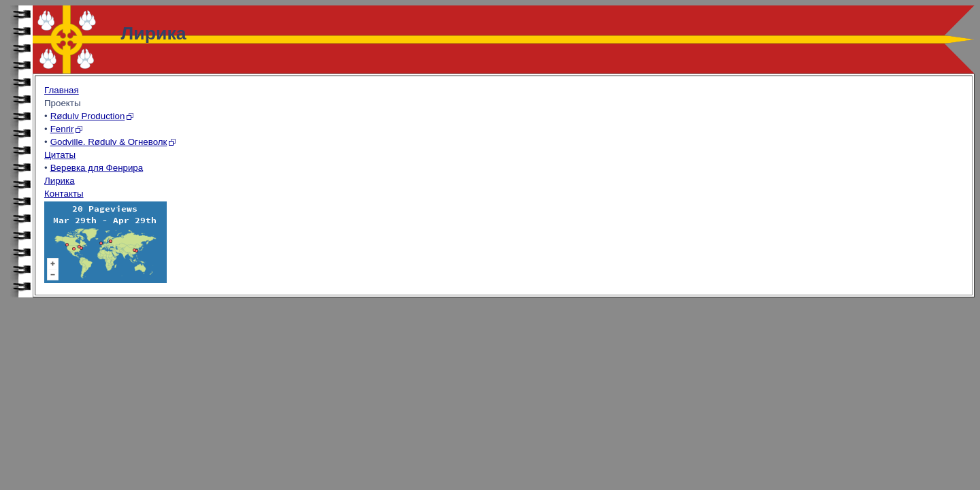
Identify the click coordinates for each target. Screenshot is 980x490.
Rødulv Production (87, 116)
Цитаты (60, 155)
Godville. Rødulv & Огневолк (108, 142)
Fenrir (62, 129)
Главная (61, 90)
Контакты (64, 194)
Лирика (59, 181)
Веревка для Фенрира (97, 168)
